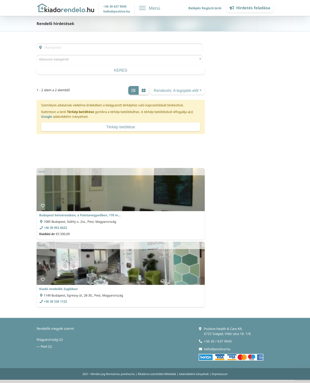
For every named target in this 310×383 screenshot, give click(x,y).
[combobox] (120, 59)
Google (46, 116)
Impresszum (220, 374)
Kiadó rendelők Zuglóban (58, 289)
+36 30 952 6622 (55, 228)
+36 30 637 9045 (115, 6)
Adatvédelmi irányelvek (194, 374)
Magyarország (47, 339)
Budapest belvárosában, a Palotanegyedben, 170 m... (80, 215)
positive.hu (128, 374)
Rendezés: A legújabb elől (176, 90)
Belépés (194, 8)
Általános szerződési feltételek (157, 374)
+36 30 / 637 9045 (218, 341)
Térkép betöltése (120, 127)
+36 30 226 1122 (55, 301)
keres (120, 70)
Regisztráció (211, 8)
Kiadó (41, 171)
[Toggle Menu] (150, 8)
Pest (44, 346)
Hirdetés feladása (250, 7)
